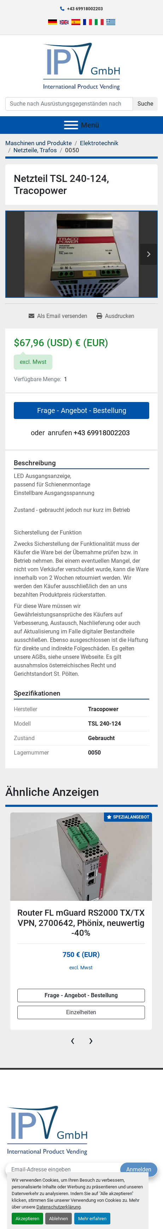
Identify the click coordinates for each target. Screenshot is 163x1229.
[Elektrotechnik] (99, 143)
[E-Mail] (63, 1170)
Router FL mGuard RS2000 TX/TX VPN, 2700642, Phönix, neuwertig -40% (81, 923)
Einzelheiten (81, 1012)
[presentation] (72, 1040)
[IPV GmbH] (47, 1129)
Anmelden (138, 1169)
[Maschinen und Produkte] (38, 143)
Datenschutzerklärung (58, 1207)
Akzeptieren (27, 1218)
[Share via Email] (58, 316)
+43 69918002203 (85, 8)
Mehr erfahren (92, 1218)
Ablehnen (58, 1218)
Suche (145, 103)
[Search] (69, 104)
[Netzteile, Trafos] (35, 150)
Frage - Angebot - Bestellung (81, 410)
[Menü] (71, 125)
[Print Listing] (115, 316)
